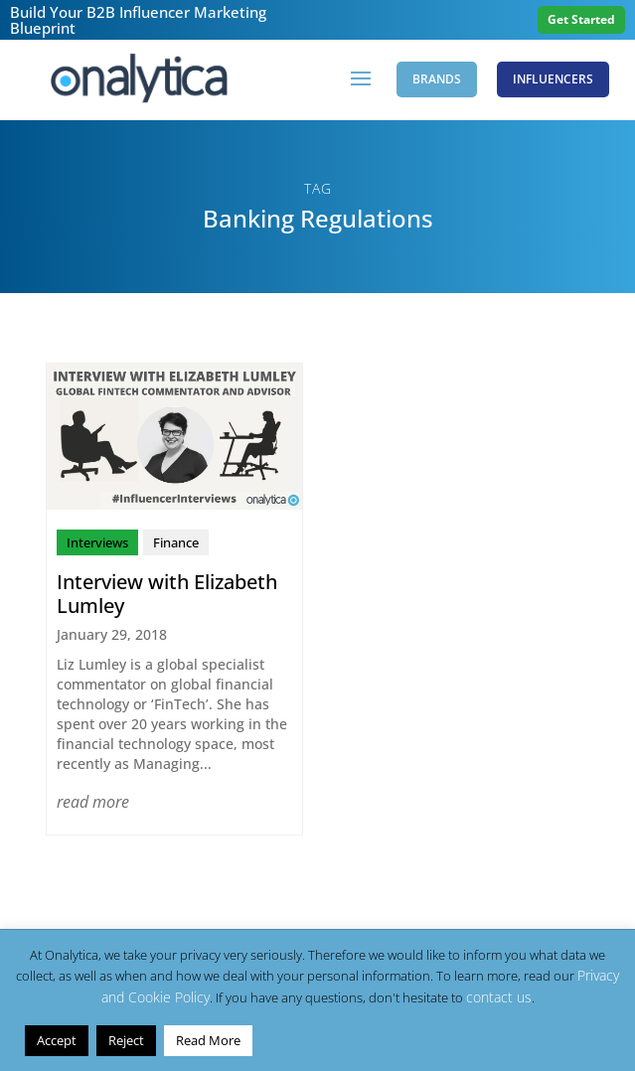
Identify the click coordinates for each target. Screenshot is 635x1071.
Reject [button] (126, 1040)
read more (93, 802)
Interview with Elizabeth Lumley (167, 593)
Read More (208, 1040)
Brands (436, 79)
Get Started (581, 19)
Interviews (97, 542)
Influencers (553, 79)
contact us (499, 997)
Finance (176, 542)
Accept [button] (57, 1040)
